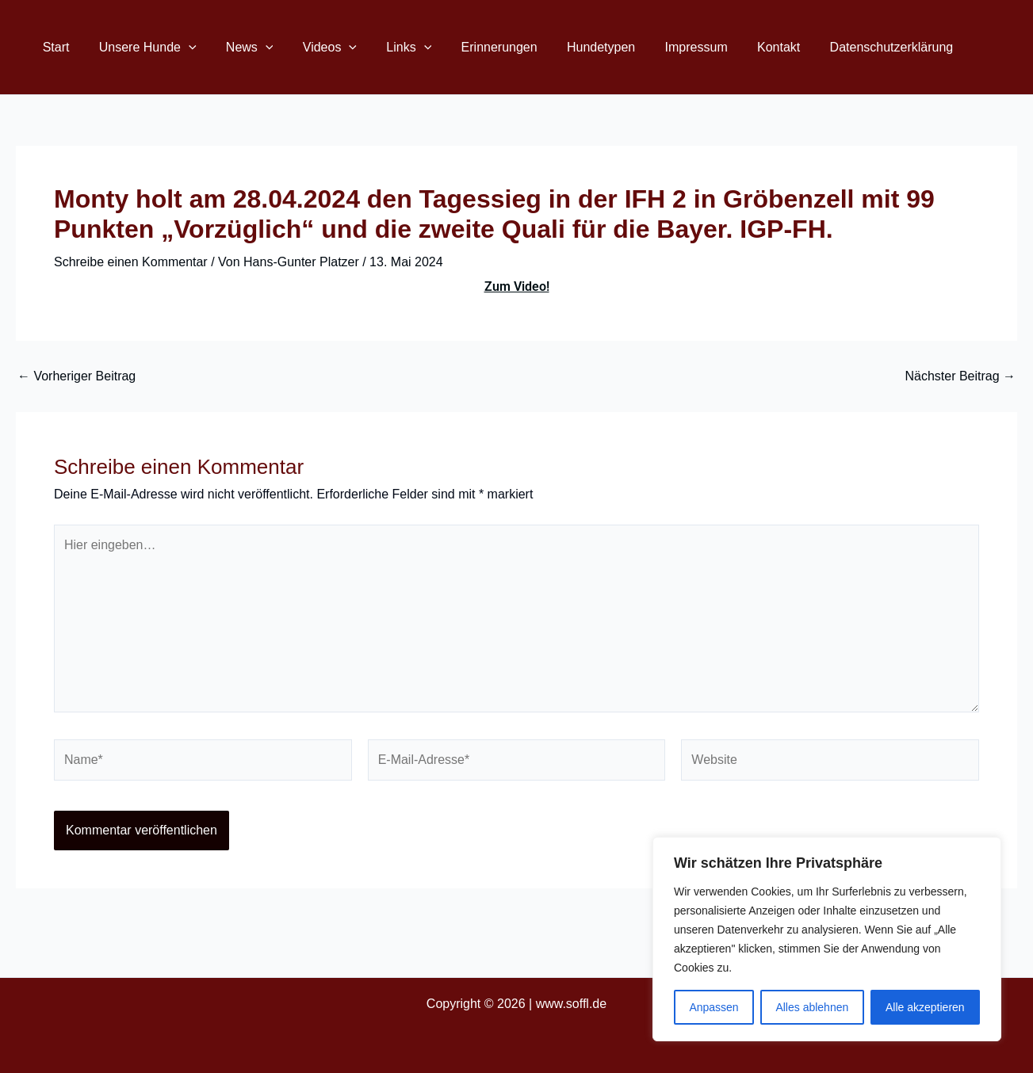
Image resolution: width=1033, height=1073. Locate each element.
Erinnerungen (476, 47)
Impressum (664, 47)
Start (53, 47)
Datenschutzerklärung (851, 47)
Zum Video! (516, 286)
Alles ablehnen (811, 1007)
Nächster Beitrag (960, 376)
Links (389, 47)
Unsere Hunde (141, 47)
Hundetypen (573, 47)
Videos (315, 47)
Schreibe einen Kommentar (131, 262)
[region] (826, 939)
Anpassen (713, 1007)
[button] (182, 47)
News (239, 47)
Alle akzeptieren (925, 1007)
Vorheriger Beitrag (76, 376)
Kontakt (742, 47)
